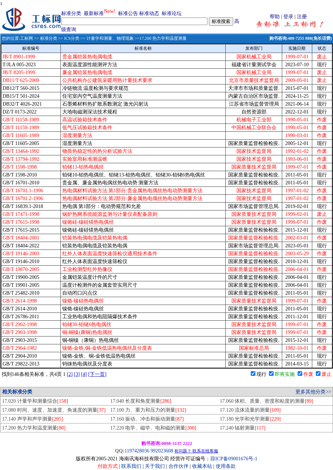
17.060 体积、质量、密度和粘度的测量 (266, 401)
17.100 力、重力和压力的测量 (148, 410)
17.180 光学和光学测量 (250, 419)
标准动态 (149, 13)
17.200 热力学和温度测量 (33, 428)
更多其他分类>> (313, 391)
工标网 (26, 38)
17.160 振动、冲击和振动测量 (146, 419)
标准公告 (128, 13)
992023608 (162, 451)
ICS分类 (71, 38)
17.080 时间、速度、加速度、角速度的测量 (54, 410)
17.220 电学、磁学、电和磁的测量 (153, 428)
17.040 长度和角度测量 (140, 401)
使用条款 (226, 466)
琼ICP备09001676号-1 (233, 458)
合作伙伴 (178, 466)
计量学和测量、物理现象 (110, 38)
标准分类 (71, 13)
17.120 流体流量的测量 (250, 410)
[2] (70, 374)
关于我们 (155, 466)
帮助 (275, 16)
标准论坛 (172, 13)
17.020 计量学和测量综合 (35, 401)
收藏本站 (202, 466)
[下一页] (97, 374)
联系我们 (131, 466)
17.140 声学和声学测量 (32, 419)
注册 (302, 16)
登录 (288, 16)
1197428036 (136, 451)
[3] (77, 374)
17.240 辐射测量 (242, 428)
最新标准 (94, 13)
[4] (84, 374)
